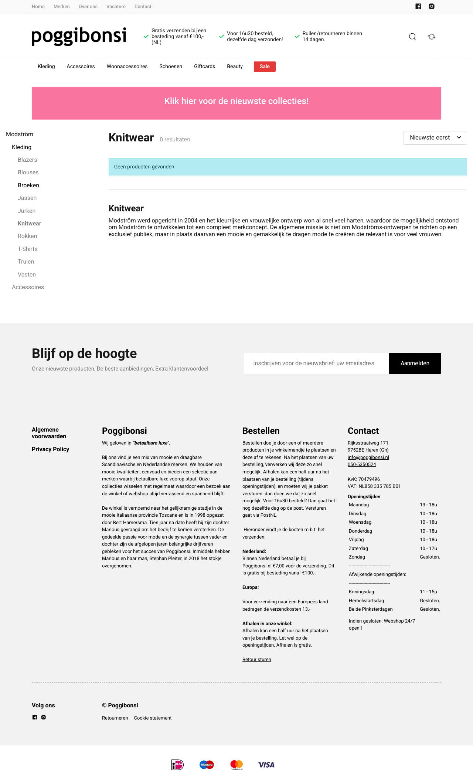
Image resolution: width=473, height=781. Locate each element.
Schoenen (171, 67)
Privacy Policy (50, 449)
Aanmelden (415, 363)
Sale (265, 67)
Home (38, 7)
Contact (143, 7)
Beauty (235, 67)
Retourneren (115, 718)
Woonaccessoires (127, 67)
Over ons (88, 7)
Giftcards (204, 67)
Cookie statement (152, 718)
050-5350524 (362, 464)
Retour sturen (256, 660)
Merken (62, 7)
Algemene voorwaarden (49, 433)
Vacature (116, 7)
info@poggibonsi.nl (368, 457)
